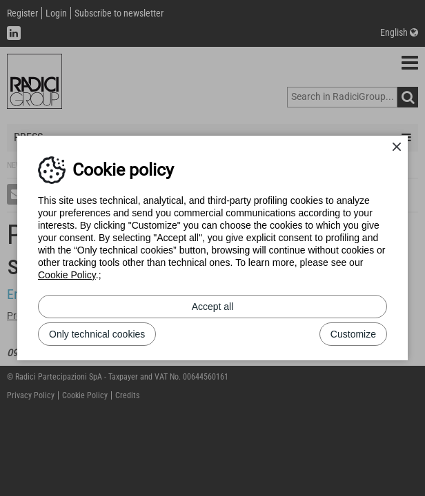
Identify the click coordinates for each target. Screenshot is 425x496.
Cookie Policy (67, 274)
